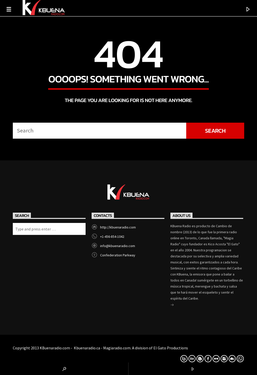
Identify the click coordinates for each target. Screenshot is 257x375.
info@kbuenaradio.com (117, 246)
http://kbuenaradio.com (118, 227)
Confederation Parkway (117, 255)
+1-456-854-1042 (112, 236)
